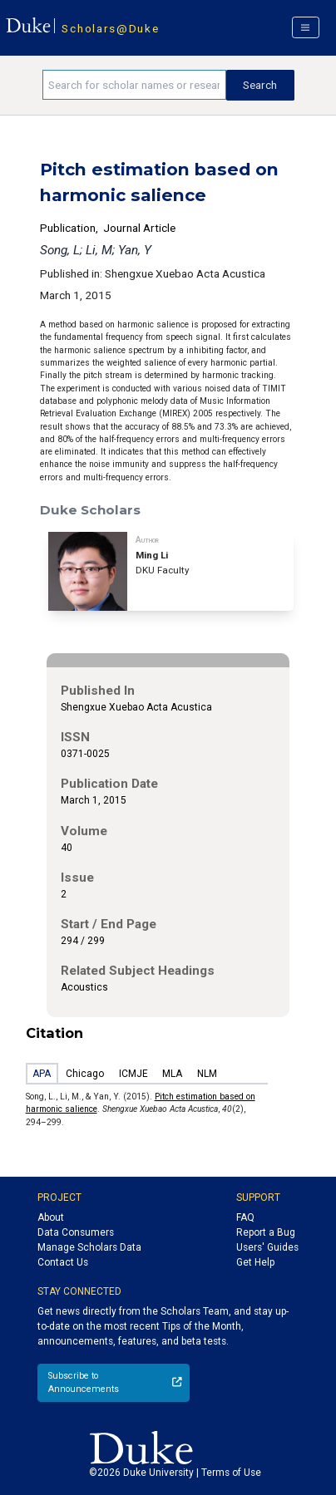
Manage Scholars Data (89, 1247)
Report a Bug (265, 1232)
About (50, 1217)
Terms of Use (231, 1472)
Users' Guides (267, 1247)
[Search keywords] (134, 85)
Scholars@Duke (110, 28)
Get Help (255, 1262)
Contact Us (62, 1262)
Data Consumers (75, 1232)
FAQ (245, 1217)
